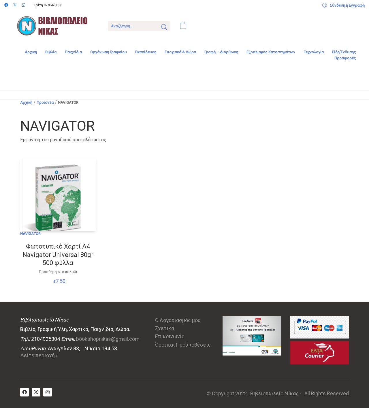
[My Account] (343, 5)
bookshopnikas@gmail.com (108, 339)
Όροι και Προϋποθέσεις (183, 345)
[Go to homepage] (56, 25)
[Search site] (164, 28)
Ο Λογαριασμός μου (178, 320)
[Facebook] (24, 392)
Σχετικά (164, 328)
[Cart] (183, 25)
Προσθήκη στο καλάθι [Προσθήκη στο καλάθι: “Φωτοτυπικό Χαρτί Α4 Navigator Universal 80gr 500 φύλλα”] (58, 272)
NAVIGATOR (30, 233)
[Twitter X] (36, 392)
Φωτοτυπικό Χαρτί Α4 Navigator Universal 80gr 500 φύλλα (57, 254)
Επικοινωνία (169, 336)
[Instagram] (47, 392)
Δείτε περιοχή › (38, 355)
